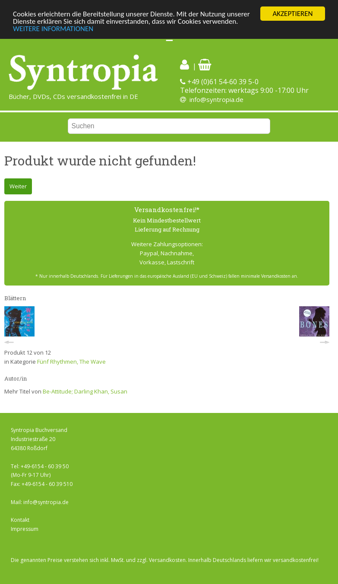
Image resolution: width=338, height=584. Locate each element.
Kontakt (20, 520)
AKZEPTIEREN (292, 13)
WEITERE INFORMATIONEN (53, 28)
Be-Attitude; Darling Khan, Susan (85, 391)
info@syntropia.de (216, 99)
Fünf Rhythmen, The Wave (71, 361)
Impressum (24, 529)
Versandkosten (167, 560)
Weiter (18, 186)
